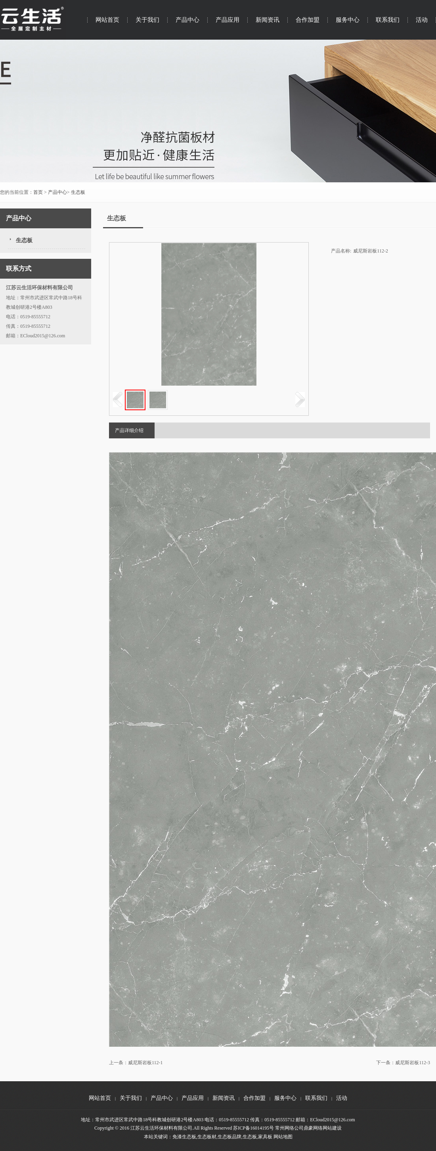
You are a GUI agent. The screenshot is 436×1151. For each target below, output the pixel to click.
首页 (38, 192)
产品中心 (187, 20)
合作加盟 (307, 20)
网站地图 (283, 1137)
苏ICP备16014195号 (253, 1128)
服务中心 (348, 20)
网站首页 (107, 20)
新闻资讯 (267, 20)
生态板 (78, 192)
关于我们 (147, 20)
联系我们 (388, 20)
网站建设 (332, 1128)
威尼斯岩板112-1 (145, 1062)
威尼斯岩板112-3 (412, 1062)
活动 (422, 20)
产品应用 (227, 20)
